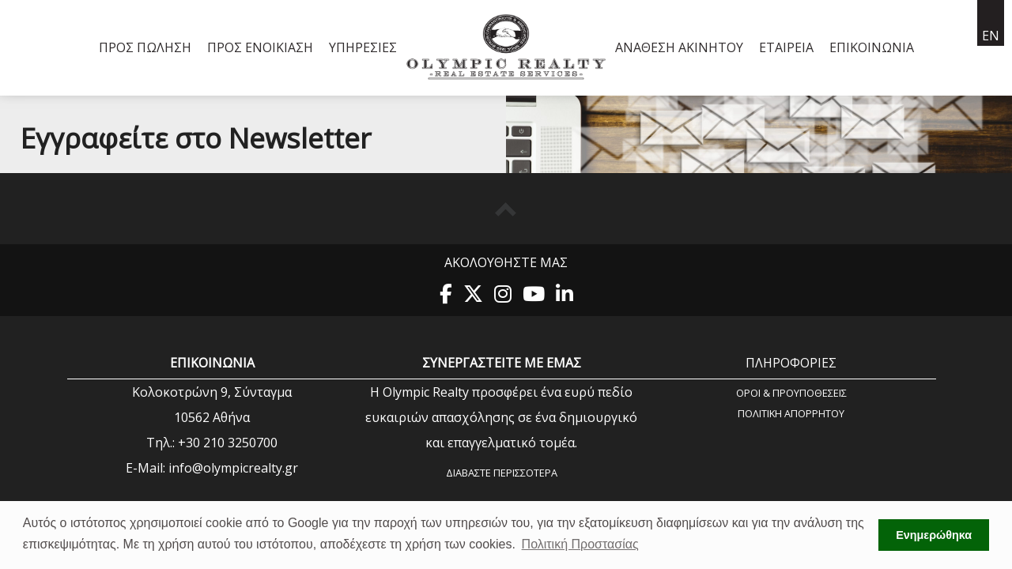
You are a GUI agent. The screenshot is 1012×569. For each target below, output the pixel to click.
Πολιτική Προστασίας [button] (580, 544)
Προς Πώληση (145, 47)
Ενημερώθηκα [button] (934, 535)
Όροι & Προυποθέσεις (791, 392)
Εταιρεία (786, 47)
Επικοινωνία (871, 47)
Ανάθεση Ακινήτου (679, 47)
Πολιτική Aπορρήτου (791, 413)
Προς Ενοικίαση (260, 47)
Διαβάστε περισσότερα (501, 472)
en (990, 35)
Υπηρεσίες (363, 47)
